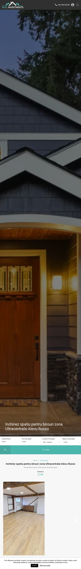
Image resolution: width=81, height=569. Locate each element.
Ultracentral (44, 460)
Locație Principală (48, 439)
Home (35, 460)
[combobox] (50, 442)
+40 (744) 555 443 (63, 5)
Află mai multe (45, 565)
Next (76, 518)
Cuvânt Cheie (6, 439)
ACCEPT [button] (34, 565)
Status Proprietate (68, 439)
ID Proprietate (26, 439)
